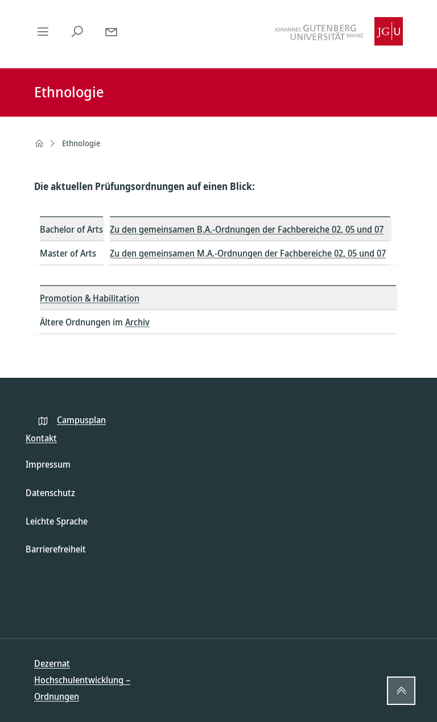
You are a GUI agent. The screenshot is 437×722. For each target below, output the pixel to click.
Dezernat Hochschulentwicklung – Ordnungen (82, 680)
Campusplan (81, 420)
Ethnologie (81, 143)
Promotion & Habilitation (89, 298)
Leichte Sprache (57, 521)
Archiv (137, 322)
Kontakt (41, 438)
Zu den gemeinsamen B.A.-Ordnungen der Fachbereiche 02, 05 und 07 (247, 229)
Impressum (48, 464)
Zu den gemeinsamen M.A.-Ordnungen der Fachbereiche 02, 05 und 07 (248, 253)
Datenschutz (50, 492)
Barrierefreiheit (56, 549)
